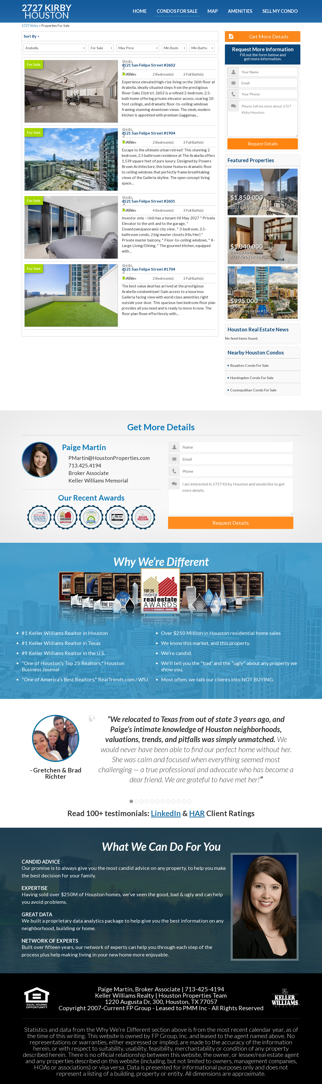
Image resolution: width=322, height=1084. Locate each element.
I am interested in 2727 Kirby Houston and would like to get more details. (231, 496)
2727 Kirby (30, 26)
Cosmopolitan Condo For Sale (253, 390)
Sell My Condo (280, 11)
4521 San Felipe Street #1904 (148, 133)
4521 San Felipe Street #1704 (148, 269)
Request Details (263, 143)
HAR (197, 813)
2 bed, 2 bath (241, 203)
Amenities (240, 11)
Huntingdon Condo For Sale (251, 378)
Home (140, 11)
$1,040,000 (246, 246)
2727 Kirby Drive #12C (250, 311)
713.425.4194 (84, 465)
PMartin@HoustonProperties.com (109, 458)
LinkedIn (166, 813)
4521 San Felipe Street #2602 (148, 65)
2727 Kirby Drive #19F (250, 207)
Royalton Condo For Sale (249, 365)
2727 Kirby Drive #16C (250, 256)
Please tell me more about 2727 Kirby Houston (262, 118)
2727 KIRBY (46, 10)
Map (213, 11)
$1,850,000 (246, 197)
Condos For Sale (177, 11)
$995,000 (244, 300)
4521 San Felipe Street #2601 (148, 201)
